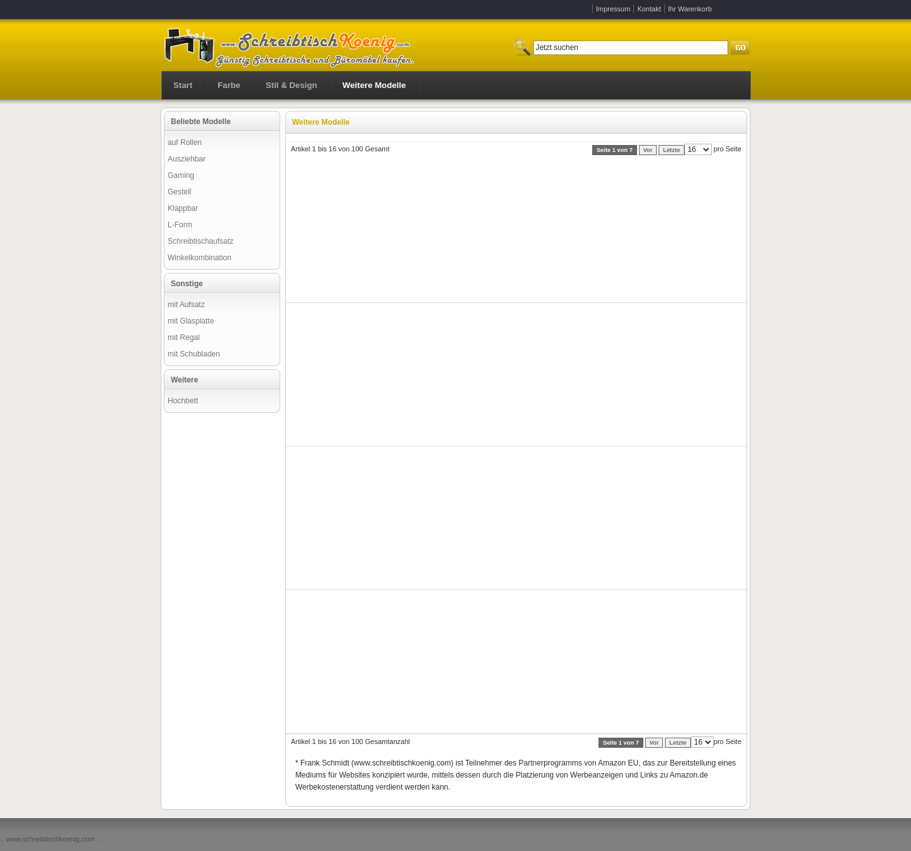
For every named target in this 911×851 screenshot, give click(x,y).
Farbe (229, 85)
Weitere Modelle (374, 85)
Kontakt (648, 9)
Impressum (613, 9)
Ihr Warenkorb (690, 9)
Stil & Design (291, 85)
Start (182, 85)
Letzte (671, 150)
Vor (648, 150)
